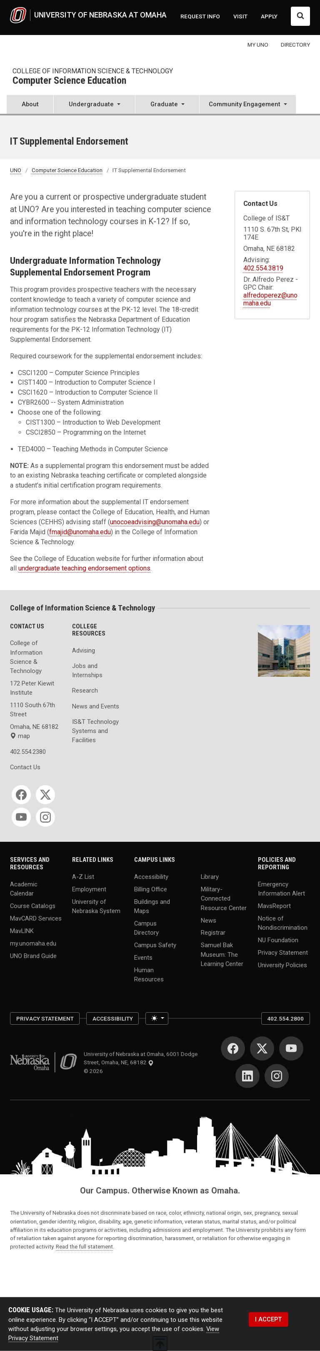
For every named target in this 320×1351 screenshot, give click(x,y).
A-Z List (83, 877)
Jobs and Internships (87, 670)
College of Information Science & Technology (92, 71)
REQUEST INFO (200, 16)
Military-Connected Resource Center (224, 898)
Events (143, 957)
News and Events (95, 706)
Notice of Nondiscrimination (283, 923)
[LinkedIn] (247, 1076)
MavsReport (274, 906)
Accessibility (151, 877)
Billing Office (150, 889)
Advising (83, 650)
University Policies (282, 965)
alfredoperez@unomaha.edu (270, 299)
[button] (94, 105)
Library (210, 877)
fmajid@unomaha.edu (80, 532)
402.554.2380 (28, 752)
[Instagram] (45, 817)
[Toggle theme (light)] (156, 1018)
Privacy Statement (283, 952)
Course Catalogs (32, 906)
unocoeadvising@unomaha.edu (155, 522)
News (208, 920)
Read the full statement (84, 1246)
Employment (89, 889)
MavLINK (22, 931)
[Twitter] (45, 794)
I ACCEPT (268, 1319)
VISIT (240, 16)
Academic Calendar (24, 889)
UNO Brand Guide (33, 955)
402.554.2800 (285, 1018)
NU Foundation (278, 940)
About (30, 104)
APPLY (269, 16)
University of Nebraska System (96, 906)
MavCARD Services (36, 918)
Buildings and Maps (152, 906)
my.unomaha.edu (33, 943)
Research (85, 690)
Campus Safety (155, 945)
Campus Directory (146, 928)
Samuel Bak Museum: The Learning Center (222, 954)
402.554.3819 (263, 268)
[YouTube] (21, 817)
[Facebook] (21, 794)
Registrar (213, 932)
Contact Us (25, 767)
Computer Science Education (69, 81)
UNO (15, 170)
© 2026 (94, 1071)
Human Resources (149, 974)
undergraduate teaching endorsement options (84, 568)
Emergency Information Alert (281, 889)
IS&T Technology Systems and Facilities (95, 731)
